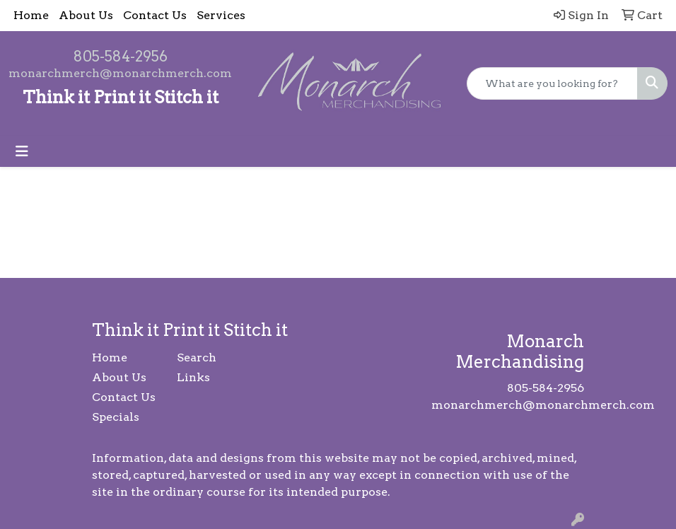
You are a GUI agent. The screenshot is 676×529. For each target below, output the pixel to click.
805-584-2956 (121, 56)
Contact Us (155, 15)
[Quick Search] (552, 83)
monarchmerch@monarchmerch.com (120, 73)
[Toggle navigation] (22, 151)
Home (31, 15)
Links (193, 377)
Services (221, 15)
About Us (86, 15)
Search (196, 357)
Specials (115, 417)
